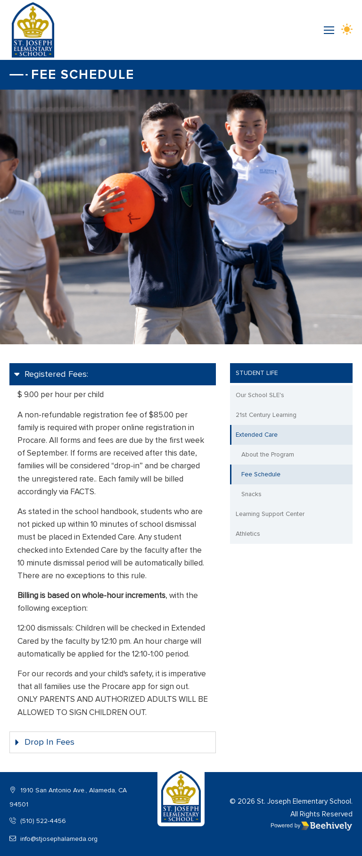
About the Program (267, 454)
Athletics (248, 534)
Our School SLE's (260, 395)
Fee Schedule (260, 474)
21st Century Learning (266, 415)
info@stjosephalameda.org (53, 839)
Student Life (257, 373)
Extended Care (257, 435)
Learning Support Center (270, 514)
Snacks (251, 494)
